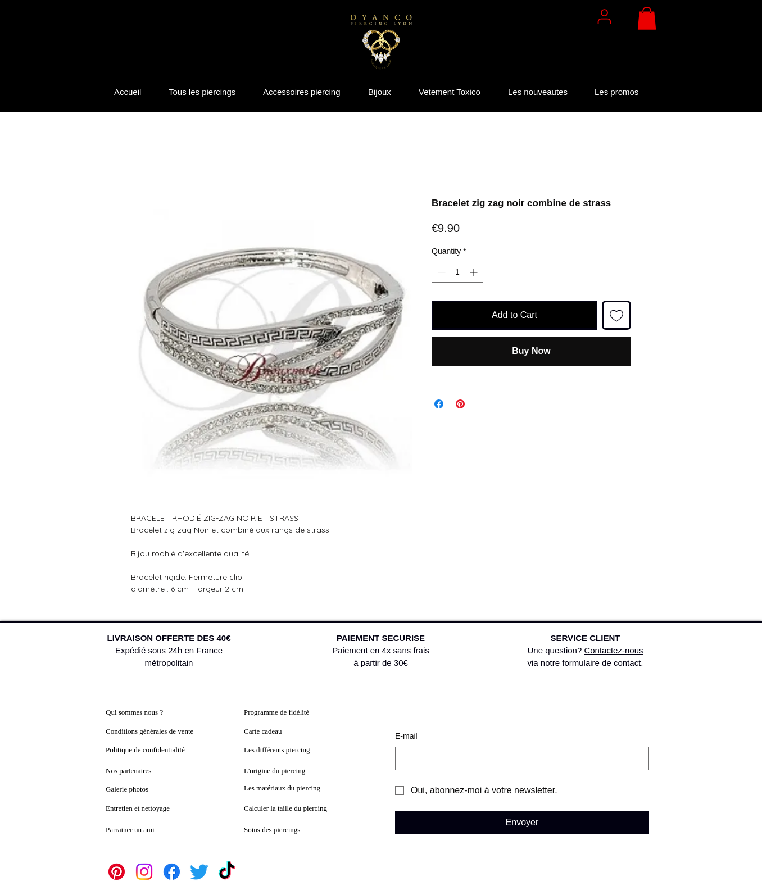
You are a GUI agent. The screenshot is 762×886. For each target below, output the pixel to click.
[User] (604, 16)
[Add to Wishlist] (616, 315)
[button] (646, 18)
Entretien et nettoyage (138, 808)
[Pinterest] (117, 872)
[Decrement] (440, 272)
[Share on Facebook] (439, 404)
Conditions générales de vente (149, 731)
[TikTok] (227, 872)
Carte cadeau (263, 731)
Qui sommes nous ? (134, 712)
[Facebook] (172, 872)
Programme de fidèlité (276, 712)
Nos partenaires (128, 770)
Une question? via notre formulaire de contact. (585, 650)
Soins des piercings (272, 829)
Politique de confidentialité (145, 750)
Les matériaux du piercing (282, 788)
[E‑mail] (519, 758)
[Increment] (475, 272)
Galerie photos (127, 789)
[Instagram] (144, 872)
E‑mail (406, 735)
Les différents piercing (277, 750)
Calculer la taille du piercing (285, 808)
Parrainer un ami (130, 829)
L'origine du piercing (274, 770)
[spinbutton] (457, 272)
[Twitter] (199, 872)
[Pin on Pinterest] (460, 404)
